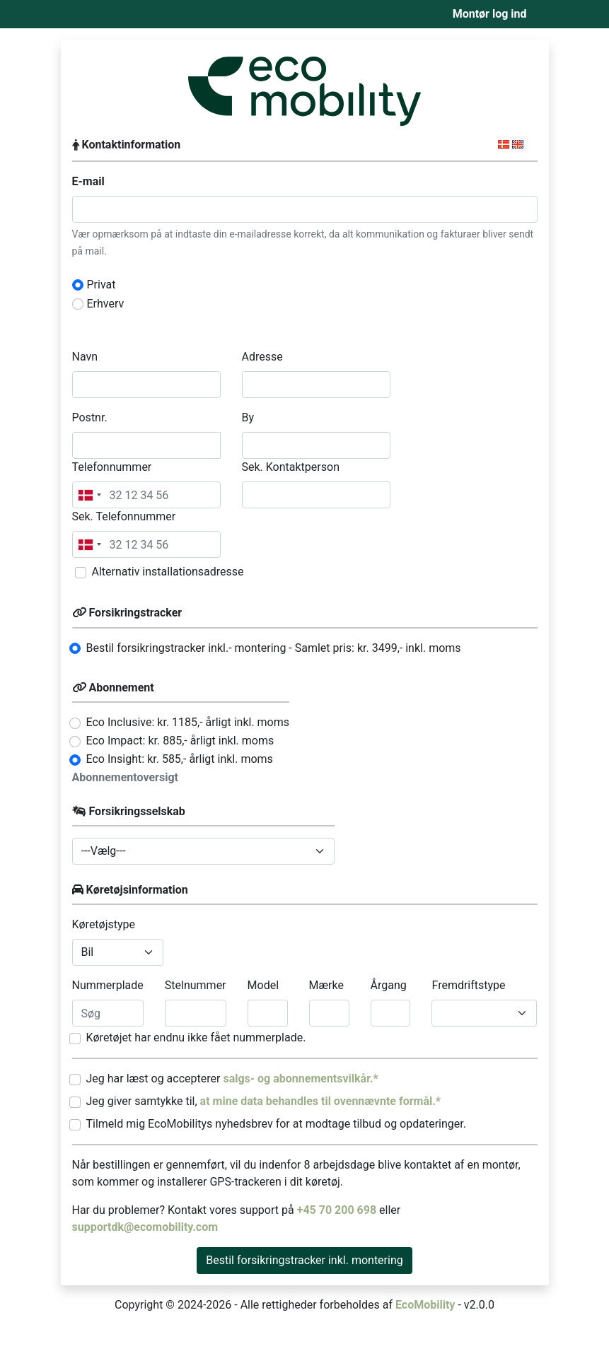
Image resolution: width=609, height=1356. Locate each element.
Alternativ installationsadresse (168, 571)
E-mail (88, 181)
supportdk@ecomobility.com (145, 1227)
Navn (85, 356)
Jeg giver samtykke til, (263, 1101)
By (248, 417)
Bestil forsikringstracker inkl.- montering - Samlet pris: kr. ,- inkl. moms (273, 648)
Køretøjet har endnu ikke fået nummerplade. (196, 1037)
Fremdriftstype (468, 985)
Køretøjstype (104, 924)
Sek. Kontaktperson (291, 467)
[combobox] (89, 495)
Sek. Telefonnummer (124, 516)
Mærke (326, 985)
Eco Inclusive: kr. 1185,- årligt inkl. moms (188, 722)
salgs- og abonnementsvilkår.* (300, 1078)
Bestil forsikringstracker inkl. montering (304, 1260)
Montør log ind (490, 14)
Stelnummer (195, 985)
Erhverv (105, 303)
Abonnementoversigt (125, 777)
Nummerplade (108, 985)
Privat (101, 284)
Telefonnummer (112, 467)
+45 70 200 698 (338, 1210)
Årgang (389, 985)
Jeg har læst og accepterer (232, 1078)
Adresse (262, 356)
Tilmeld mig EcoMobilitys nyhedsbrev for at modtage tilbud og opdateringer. (276, 1123)
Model (263, 985)
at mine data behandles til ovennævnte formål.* (320, 1101)
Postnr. (90, 417)
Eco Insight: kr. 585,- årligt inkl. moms (179, 759)
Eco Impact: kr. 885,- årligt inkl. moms (180, 740)
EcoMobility (425, 1304)
